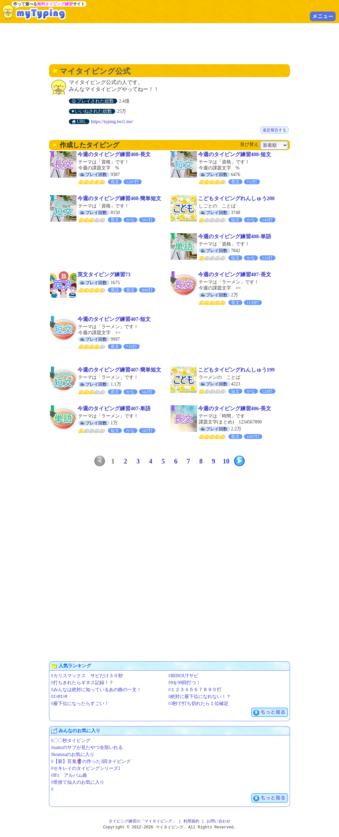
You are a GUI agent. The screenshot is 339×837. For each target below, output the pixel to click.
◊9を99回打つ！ (185, 682)
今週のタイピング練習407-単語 (114, 408)
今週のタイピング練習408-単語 (234, 236)
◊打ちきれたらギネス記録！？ (82, 682)
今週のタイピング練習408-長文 (114, 154)
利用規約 (191, 821)
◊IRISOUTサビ (183, 675)
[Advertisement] (169, 43)
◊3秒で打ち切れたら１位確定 (199, 703)
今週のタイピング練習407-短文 (114, 319)
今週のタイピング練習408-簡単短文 (119, 198)
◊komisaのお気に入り (72, 754)
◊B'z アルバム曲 (69, 775)
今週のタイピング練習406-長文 (234, 408)
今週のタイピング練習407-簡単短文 (119, 370)
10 (226, 461)
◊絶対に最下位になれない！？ (200, 696)
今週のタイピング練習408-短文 (234, 154)
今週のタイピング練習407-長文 (234, 274)
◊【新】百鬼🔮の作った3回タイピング (91, 761)
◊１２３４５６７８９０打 (195, 689)
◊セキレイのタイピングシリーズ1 (86, 768)
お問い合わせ (218, 821)
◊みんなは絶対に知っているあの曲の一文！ (96, 689)
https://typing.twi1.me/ (112, 121)
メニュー (322, 16)
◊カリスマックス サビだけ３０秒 (87, 675)
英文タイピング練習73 (103, 274)
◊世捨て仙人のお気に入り (77, 782)
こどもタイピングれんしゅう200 (236, 198)
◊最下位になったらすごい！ (80, 703)
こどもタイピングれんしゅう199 (236, 370)
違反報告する (274, 130)
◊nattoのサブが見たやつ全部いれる (87, 747)
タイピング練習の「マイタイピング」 (142, 821)
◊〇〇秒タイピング (70, 740)
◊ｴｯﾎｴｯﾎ (59, 696)
